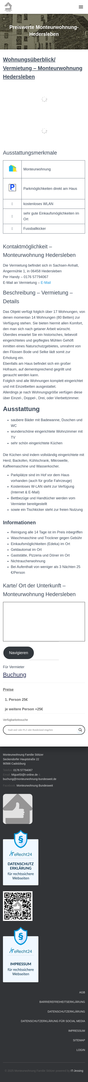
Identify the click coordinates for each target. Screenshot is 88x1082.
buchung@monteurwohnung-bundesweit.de (29, 779)
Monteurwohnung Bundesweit (35, 785)
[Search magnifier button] (80, 730)
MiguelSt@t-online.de (24, 774)
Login (80, 1050)
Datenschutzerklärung (66, 1011)
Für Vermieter (13, 667)
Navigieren (18, 653)
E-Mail (46, 283)
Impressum (76, 1030)
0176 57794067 (22, 770)
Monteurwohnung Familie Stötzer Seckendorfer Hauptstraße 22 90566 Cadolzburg (23, 759)
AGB (82, 992)
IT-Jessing (77, 1070)
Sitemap (79, 1040)
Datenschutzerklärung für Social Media (53, 1021)
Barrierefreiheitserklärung (62, 1001)
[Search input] (42, 730)
